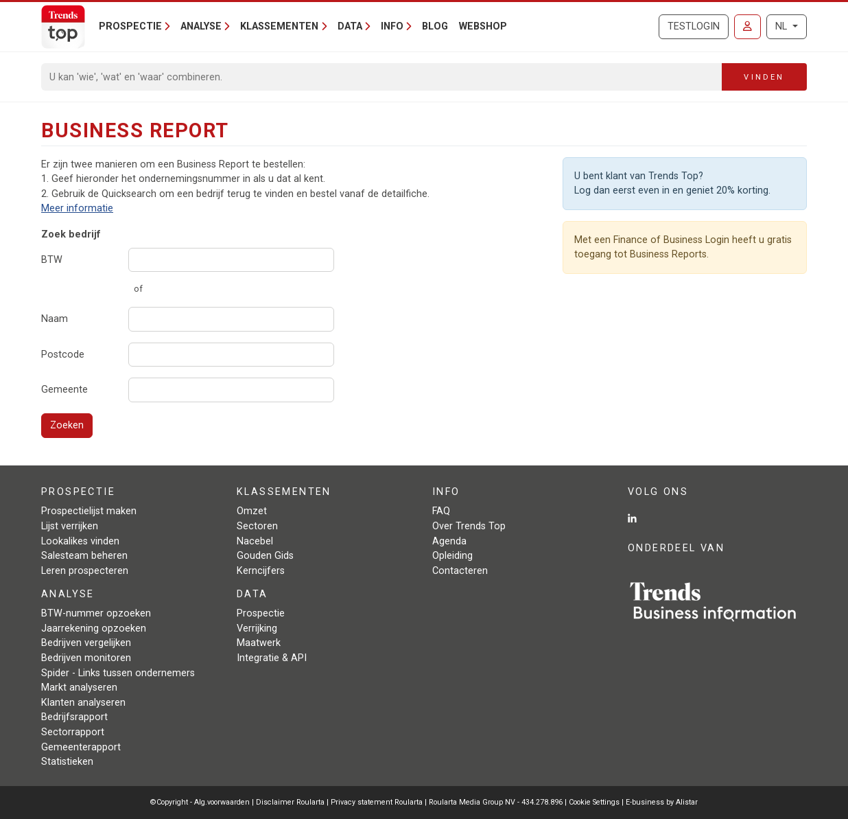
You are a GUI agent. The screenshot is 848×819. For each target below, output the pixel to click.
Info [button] (392, 26)
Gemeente (64, 389)
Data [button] (350, 26)
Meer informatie (77, 208)
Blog (435, 26)
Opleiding (452, 556)
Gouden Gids (265, 556)
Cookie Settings (595, 802)
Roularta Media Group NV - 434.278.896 (497, 802)
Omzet (252, 511)
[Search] (381, 77)
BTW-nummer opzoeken (96, 613)
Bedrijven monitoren (86, 658)
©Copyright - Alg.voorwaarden (200, 802)
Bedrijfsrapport (74, 717)
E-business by (662, 802)
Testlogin (694, 26)
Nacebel (255, 541)
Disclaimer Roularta (290, 802)
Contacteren (460, 571)
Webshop (483, 26)
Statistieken (67, 762)
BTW (51, 260)
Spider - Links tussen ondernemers (118, 673)
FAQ (441, 511)
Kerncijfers (261, 571)
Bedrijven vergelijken (86, 643)
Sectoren (257, 526)
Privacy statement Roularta (377, 802)
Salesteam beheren (84, 556)
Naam (54, 319)
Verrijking (257, 628)
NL (782, 26)
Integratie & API (272, 658)
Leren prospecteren (84, 571)
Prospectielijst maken (89, 511)
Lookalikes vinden (80, 541)
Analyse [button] (201, 26)
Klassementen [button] (279, 26)
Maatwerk (259, 643)
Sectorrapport (72, 732)
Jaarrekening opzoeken (93, 628)
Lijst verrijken (69, 526)
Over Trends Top (469, 526)
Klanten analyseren (83, 702)
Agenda (449, 541)
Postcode (62, 354)
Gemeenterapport (81, 747)
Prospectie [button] (130, 26)
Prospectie (261, 613)
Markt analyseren (79, 687)
